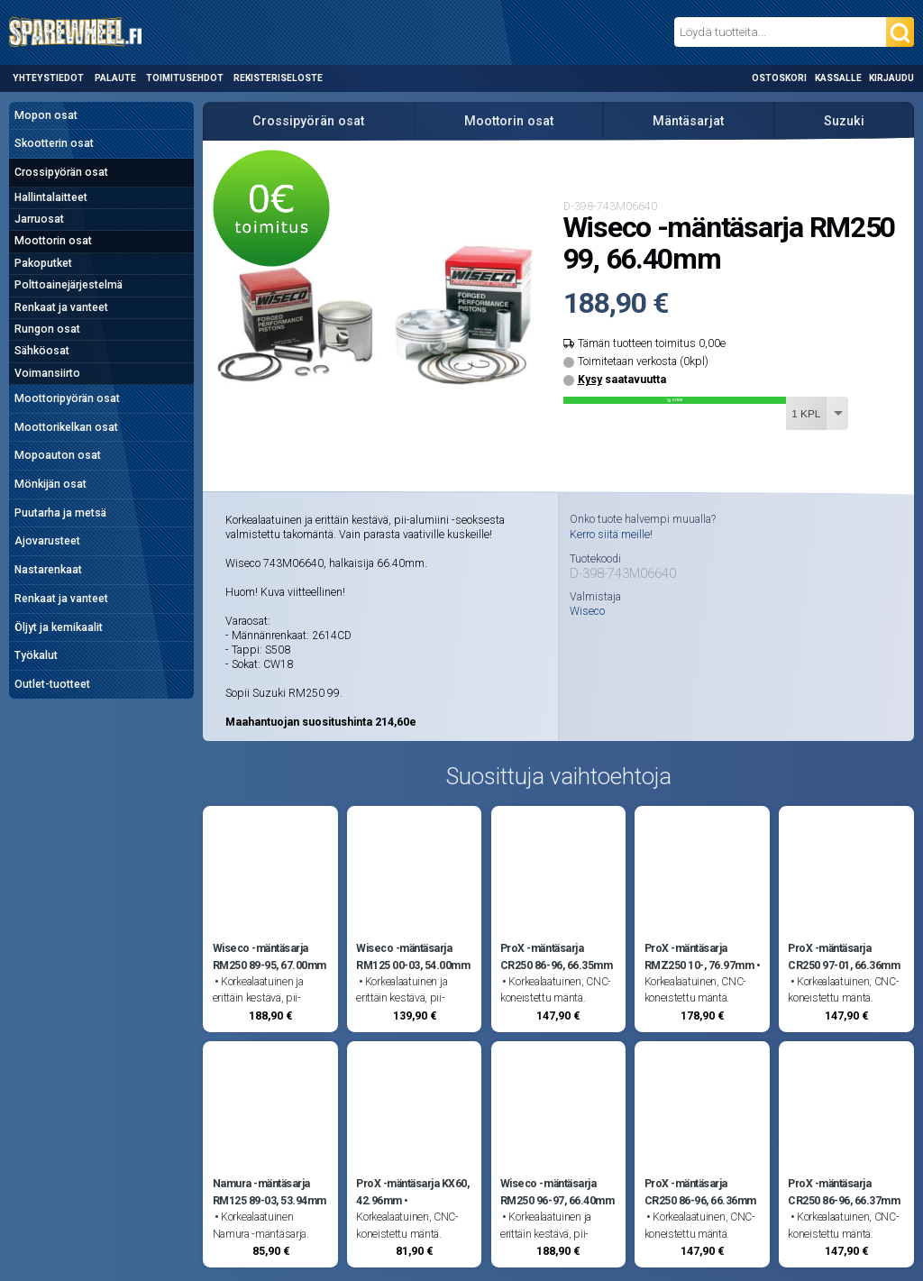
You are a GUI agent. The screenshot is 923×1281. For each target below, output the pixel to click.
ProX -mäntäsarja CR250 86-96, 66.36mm (700, 1191)
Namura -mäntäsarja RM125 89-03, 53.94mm (269, 1191)
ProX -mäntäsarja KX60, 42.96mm (412, 1191)
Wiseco (587, 611)
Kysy (590, 379)
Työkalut (36, 655)
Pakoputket (43, 263)
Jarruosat (39, 219)
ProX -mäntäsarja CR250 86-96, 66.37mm (844, 1191)
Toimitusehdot (185, 78)
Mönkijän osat (50, 484)
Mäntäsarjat (688, 121)
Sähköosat (41, 350)
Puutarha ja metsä (60, 513)
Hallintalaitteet (50, 197)
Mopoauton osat (57, 455)
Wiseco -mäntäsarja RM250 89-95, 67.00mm (269, 956)
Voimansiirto (47, 373)
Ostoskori (779, 78)
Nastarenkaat (48, 569)
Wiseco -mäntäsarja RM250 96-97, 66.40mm (557, 1191)
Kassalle (838, 78)
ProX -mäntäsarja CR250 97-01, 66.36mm (844, 956)
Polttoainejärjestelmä (68, 285)
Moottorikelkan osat (66, 427)
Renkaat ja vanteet (61, 307)
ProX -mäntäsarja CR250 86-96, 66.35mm (556, 956)
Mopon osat (46, 115)
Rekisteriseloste (278, 78)
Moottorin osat (53, 240)
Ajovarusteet (47, 541)
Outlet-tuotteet (52, 684)
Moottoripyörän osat (67, 398)
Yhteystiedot (48, 78)
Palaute (115, 78)
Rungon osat (47, 329)
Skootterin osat (54, 143)
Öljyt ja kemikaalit (58, 627)
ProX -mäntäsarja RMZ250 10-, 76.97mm (699, 956)
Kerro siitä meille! (611, 534)
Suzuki (844, 121)
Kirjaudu (891, 78)
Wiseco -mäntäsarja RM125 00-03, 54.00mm (413, 956)
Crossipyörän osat (61, 172)
